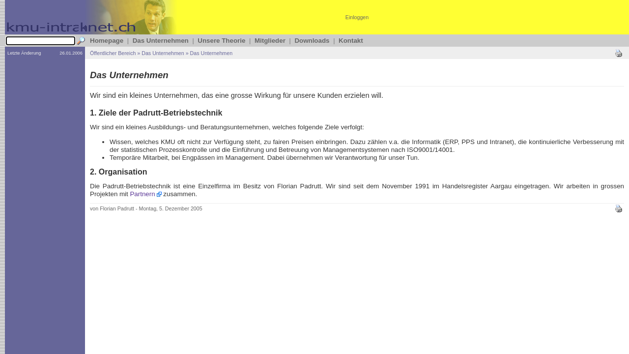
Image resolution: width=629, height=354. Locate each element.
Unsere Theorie (221, 40)
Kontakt (351, 40)
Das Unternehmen (161, 40)
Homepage (106, 40)
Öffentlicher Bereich (113, 53)
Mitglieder (270, 40)
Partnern (142, 194)
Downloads (311, 40)
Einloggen (357, 17)
